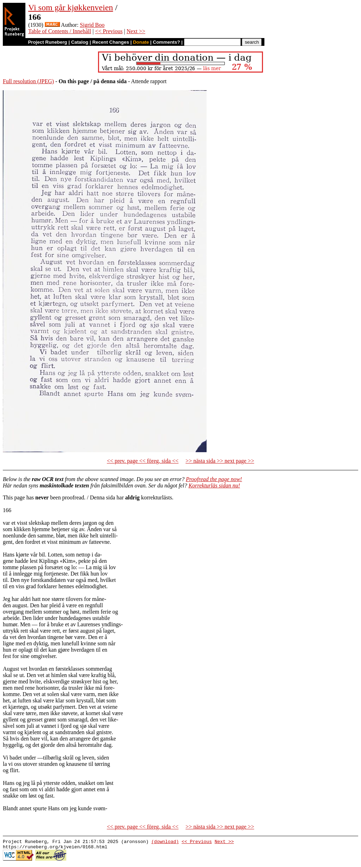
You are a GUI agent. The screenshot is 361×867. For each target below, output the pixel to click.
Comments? (166, 42)
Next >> (136, 31)
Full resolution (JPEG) (28, 81)
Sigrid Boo (92, 25)
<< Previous (109, 31)
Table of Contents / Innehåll (59, 31)
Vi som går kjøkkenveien (70, 7)
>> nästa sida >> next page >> (219, 461)
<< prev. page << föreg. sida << (142, 461)
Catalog (79, 42)
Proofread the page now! (214, 479)
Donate (141, 42)
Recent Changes (110, 42)
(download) (165, 842)
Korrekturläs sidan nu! (214, 485)
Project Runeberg (47, 42)
